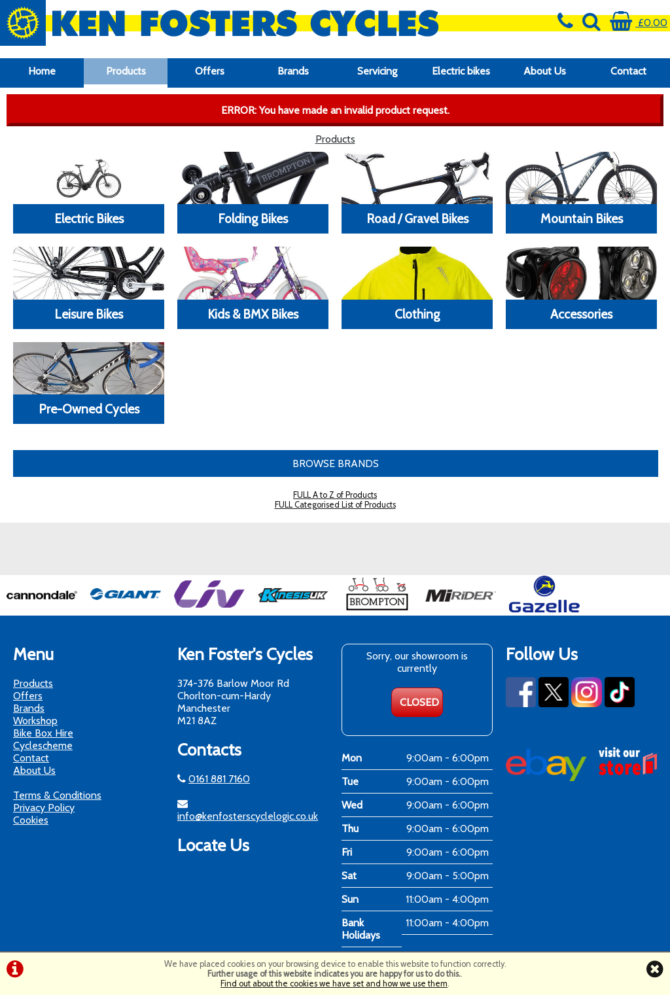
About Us (544, 71)
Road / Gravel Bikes (417, 218)
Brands (293, 71)
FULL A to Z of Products (335, 495)
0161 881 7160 (219, 779)
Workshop (35, 720)
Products (126, 71)
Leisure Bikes (88, 314)
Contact (628, 71)
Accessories (581, 314)
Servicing (377, 71)
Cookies (30, 820)
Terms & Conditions (57, 795)
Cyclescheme (43, 745)
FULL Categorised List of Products (335, 505)
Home (42, 71)
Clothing (417, 314)
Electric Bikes (89, 218)
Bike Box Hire (43, 733)
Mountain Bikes (581, 218)
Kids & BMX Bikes (252, 314)
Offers (209, 71)
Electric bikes (461, 71)
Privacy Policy (44, 807)
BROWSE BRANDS (335, 463)
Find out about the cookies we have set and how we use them (334, 983)
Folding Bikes (253, 218)
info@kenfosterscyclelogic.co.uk (247, 816)
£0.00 (638, 22)
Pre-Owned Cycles (89, 409)
